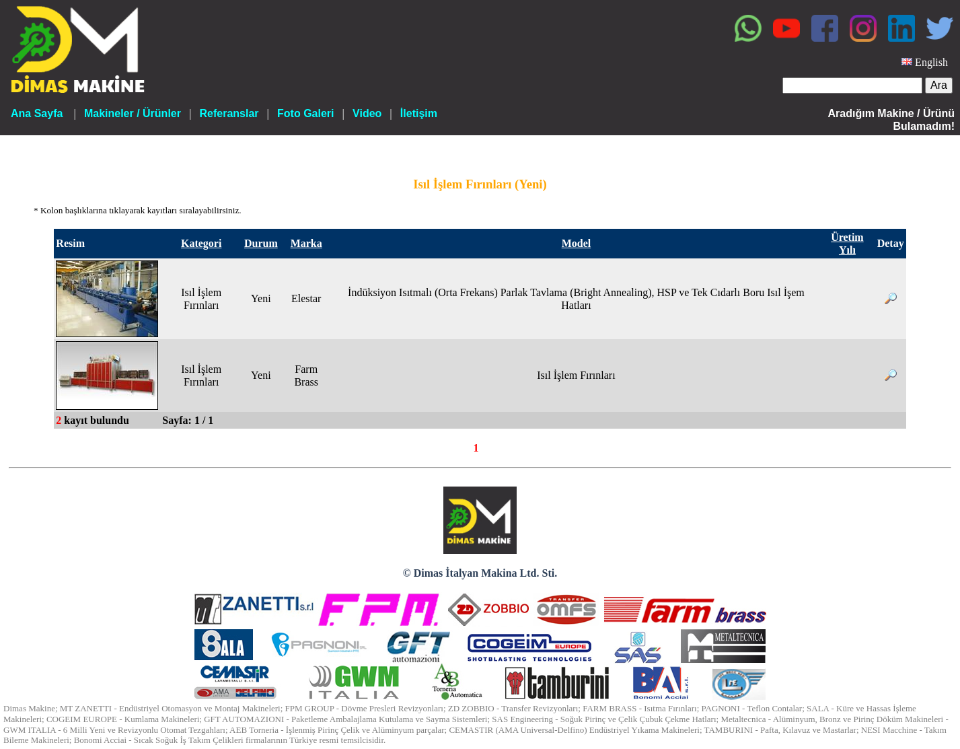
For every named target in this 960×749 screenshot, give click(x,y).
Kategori (201, 243)
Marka (306, 243)
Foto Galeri (305, 113)
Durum (261, 243)
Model (576, 243)
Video (367, 113)
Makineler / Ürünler (132, 113)
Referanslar (228, 113)
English (931, 62)
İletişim (418, 113)
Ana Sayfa (37, 113)
